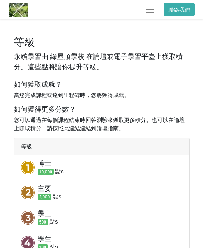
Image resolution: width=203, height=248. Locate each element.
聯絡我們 (179, 9)
